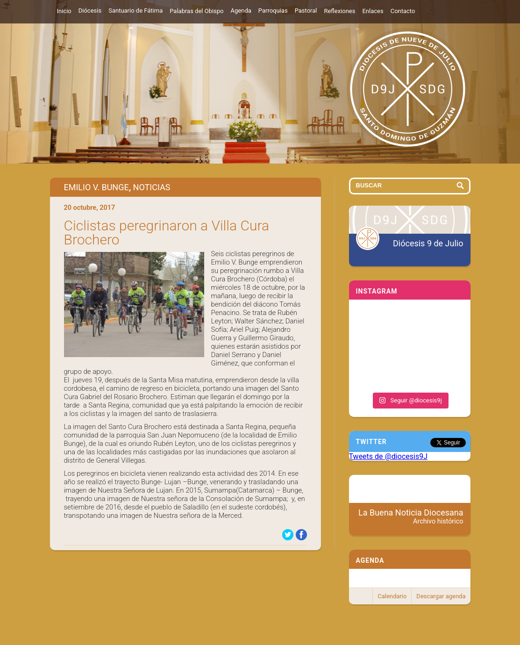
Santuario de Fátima (135, 10)
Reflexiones (339, 10)
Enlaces (372, 10)
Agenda (241, 10)
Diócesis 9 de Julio (428, 243)
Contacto (403, 10)
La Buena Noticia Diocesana (410, 516)
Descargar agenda (440, 596)
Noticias (152, 187)
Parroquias (273, 10)
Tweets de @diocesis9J (388, 456)
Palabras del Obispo (196, 10)
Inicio (64, 10)
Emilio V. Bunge (96, 187)
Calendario (392, 596)
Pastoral (306, 10)
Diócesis (89, 10)
